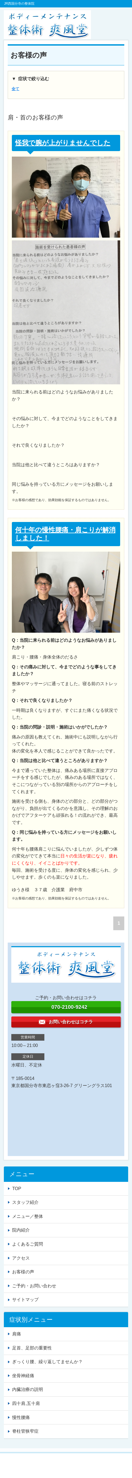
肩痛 (16, 1334)
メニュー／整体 (27, 1216)
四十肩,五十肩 (26, 1403)
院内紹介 (21, 1230)
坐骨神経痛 (23, 1375)
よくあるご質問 (27, 1244)
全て (15, 89)
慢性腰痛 (21, 1417)
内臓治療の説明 (27, 1389)
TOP (16, 1188)
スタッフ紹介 (25, 1202)
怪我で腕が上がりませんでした (63, 142)
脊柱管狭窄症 (25, 1431)
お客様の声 (23, 1271)
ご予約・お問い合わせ (34, 1285)
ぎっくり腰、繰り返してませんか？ (47, 1361)
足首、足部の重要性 (32, 1348)
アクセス (21, 1258)
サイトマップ (25, 1299)
